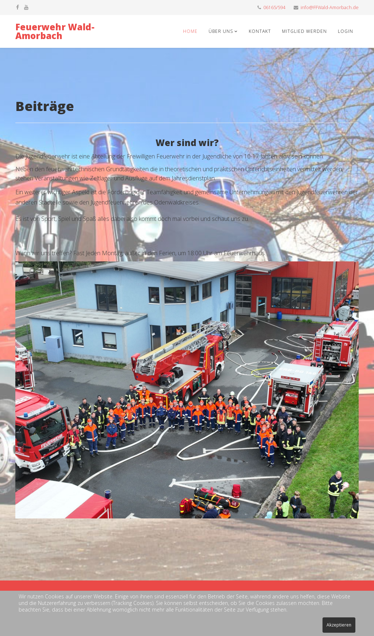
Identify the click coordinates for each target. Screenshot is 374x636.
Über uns (221, 31)
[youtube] (26, 7)
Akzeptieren (339, 625)
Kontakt (260, 31)
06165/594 (274, 7)
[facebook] (17, 7)
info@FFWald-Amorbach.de (330, 7)
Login (345, 31)
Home (190, 31)
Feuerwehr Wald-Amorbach (55, 31)
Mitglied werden (304, 31)
